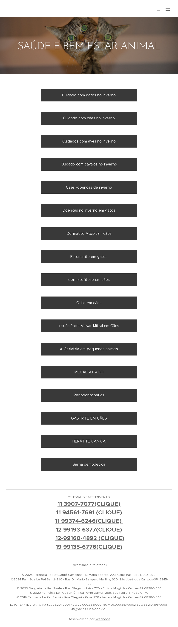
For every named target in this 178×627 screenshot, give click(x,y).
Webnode (102, 619)
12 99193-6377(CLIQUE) (89, 529)
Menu (168, 8)
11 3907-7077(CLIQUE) (89, 503)
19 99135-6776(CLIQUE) (89, 546)
